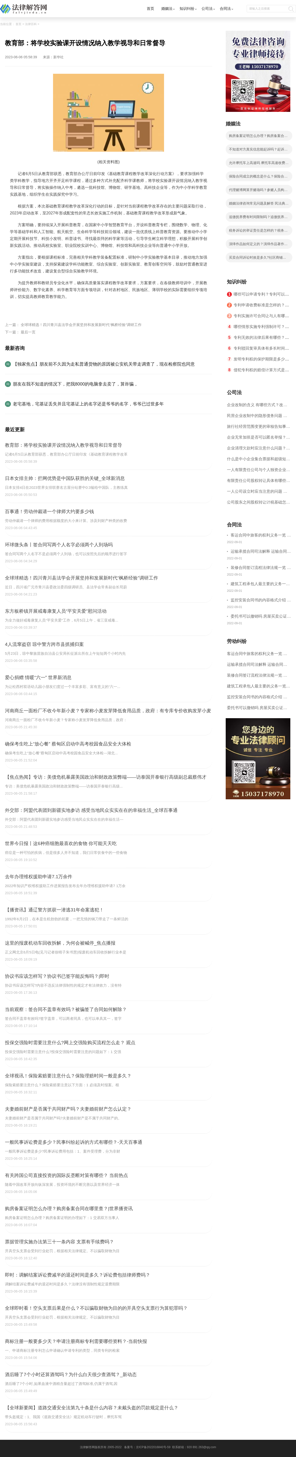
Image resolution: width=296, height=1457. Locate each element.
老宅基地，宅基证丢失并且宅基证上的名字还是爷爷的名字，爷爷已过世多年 (88, 403)
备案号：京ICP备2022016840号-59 (147, 1447)
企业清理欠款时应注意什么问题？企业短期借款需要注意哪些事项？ (258, 450)
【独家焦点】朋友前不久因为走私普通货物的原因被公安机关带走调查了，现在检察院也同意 (104, 364)
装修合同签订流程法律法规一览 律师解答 (261, 568)
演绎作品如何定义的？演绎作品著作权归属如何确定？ (258, 245)
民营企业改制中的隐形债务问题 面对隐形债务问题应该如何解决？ (257, 417)
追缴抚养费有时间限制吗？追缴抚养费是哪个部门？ (258, 218)
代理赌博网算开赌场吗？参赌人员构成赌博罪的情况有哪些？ (258, 191)
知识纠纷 (187, 8)
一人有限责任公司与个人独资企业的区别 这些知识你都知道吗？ (258, 471)
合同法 (225, 8)
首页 (150, 8)
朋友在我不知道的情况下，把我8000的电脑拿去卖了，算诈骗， (75, 384)
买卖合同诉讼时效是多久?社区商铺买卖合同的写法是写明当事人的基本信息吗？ (258, 258)
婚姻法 (166, 8)
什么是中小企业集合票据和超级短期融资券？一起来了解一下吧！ (258, 460)
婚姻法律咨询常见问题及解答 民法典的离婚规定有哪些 (259, 204)
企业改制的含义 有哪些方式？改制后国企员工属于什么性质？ (257, 406)
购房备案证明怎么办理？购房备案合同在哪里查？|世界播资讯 (258, 137)
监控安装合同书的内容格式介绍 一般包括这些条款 (261, 601)
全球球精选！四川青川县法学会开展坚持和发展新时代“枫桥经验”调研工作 (81, 325)
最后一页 (28, 332)
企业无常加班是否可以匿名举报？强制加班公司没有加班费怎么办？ (258, 439)
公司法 (207, 8)
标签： (16, 308)
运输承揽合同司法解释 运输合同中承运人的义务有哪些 (261, 552)
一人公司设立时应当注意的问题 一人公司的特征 (257, 493)
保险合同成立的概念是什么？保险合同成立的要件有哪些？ (258, 177)
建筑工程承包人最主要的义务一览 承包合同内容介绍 (260, 584)
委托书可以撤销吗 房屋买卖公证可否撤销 (261, 617)
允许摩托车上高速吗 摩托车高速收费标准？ (259, 164)
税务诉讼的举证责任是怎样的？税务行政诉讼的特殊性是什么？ (258, 231)
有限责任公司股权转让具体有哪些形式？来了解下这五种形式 (258, 482)
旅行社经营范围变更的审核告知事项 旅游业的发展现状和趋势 (258, 428)
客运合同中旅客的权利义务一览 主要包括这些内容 (261, 536)
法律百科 (31, 24)
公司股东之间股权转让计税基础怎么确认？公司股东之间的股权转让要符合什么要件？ (258, 504)
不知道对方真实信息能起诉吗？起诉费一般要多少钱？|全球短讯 (258, 150)
